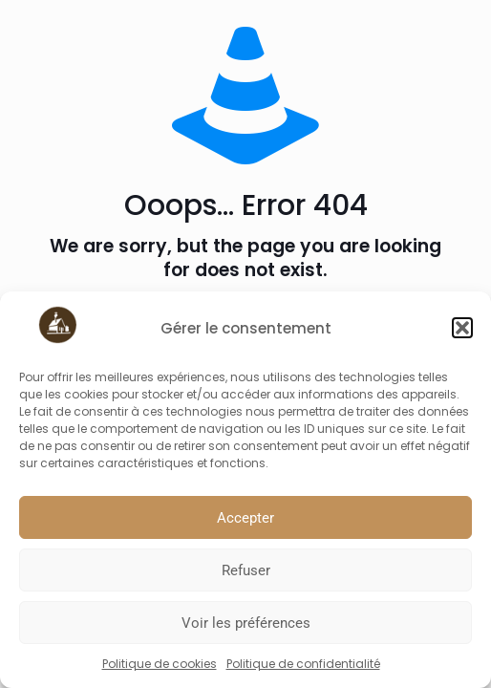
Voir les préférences (245, 623)
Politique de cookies (159, 664)
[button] (462, 327)
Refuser (246, 570)
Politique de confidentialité (303, 664)
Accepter (245, 518)
